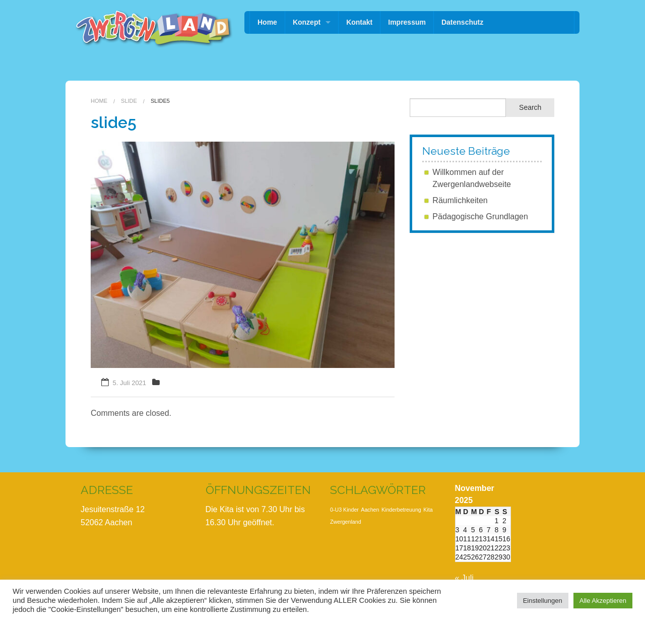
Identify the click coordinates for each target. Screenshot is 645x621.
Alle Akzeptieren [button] (602, 600)
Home (267, 22)
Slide (129, 101)
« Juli (464, 578)
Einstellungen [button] (542, 600)
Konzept (306, 22)
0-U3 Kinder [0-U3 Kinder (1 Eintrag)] (344, 510)
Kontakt (359, 22)
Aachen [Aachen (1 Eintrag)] (370, 510)
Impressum (407, 22)
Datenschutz (462, 22)
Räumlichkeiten (459, 200)
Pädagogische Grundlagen (480, 216)
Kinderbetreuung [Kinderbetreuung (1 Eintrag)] (401, 510)
